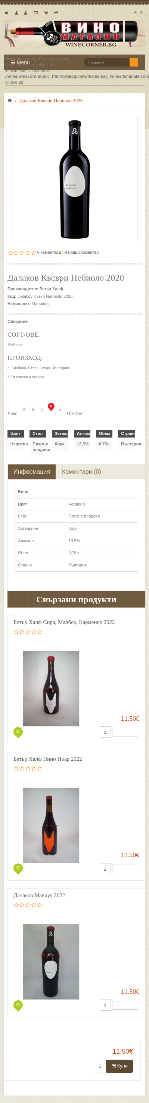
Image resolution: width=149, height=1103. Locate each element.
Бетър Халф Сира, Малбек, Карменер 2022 (64, 622)
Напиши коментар (81, 252)
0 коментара (49, 252)
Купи (119, 1066)
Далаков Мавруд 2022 (39, 895)
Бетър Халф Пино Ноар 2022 (47, 759)
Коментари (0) (81, 472)
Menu (20, 62)
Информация (31, 472)
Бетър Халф (51, 289)
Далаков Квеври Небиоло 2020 (51, 100)
